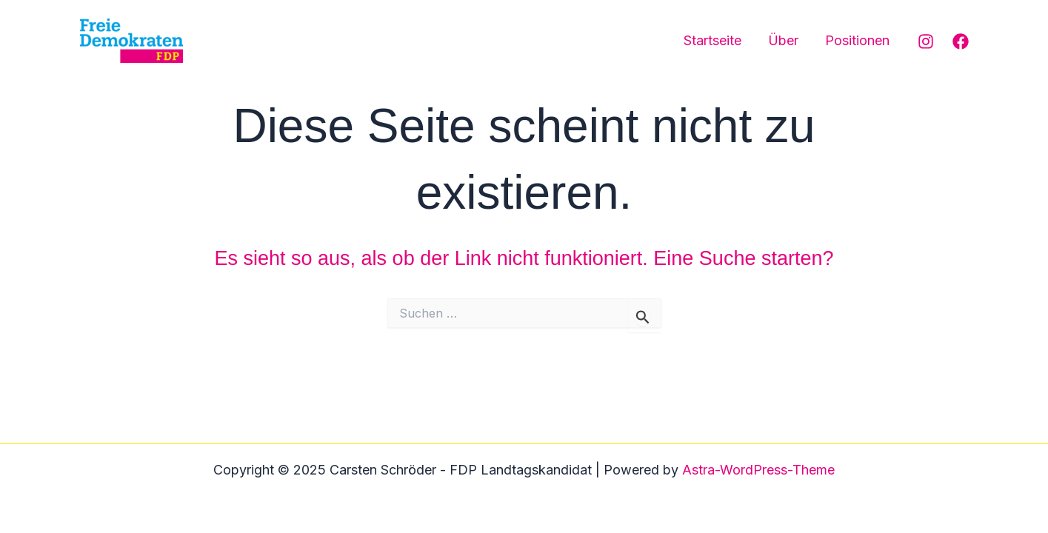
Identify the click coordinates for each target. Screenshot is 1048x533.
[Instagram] (926, 41)
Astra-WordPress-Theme (758, 469)
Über (783, 40)
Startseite (712, 40)
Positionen (857, 40)
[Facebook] (960, 41)
